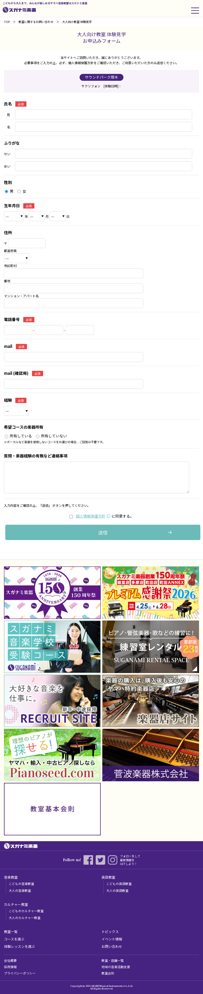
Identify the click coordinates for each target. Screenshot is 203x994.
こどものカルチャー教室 (26, 910)
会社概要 (10, 960)
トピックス (110, 931)
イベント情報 (112, 938)
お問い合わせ (112, 946)
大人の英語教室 (117, 890)
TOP (7, 22)
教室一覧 (11, 931)
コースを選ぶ (14, 938)
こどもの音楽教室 (21, 883)
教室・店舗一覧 (113, 960)
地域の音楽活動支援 (116, 966)
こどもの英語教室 (119, 883)
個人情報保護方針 (90, 516)
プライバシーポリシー (20, 973)
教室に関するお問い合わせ (36, 22)
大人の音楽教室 (20, 890)
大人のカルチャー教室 (24, 917)
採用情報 (10, 966)
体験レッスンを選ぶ (19, 946)
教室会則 (108, 973)
